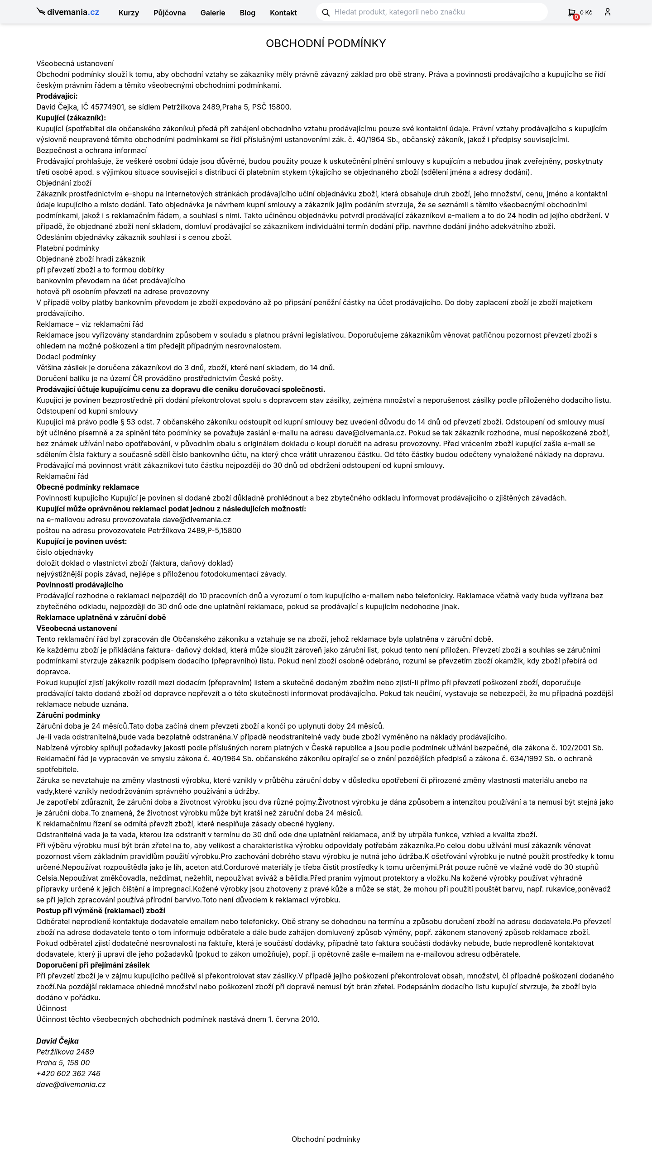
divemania (68, 12)
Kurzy (129, 12)
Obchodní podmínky (326, 1139)
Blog (247, 12)
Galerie (213, 12)
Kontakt (283, 12)
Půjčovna (169, 12)
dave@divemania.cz (71, 1084)
